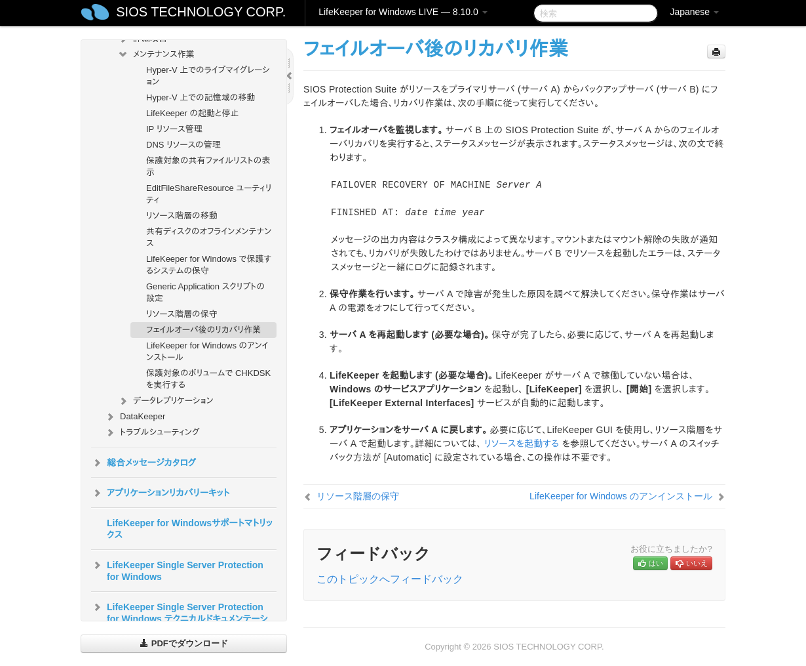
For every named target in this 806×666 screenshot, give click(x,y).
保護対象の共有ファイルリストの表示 (208, 166)
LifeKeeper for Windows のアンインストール (207, 351)
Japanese (694, 12)
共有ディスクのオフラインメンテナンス (208, 237)
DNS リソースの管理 (183, 145)
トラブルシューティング (152, 432)
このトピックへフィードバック (390, 579)
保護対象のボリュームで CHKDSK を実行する (208, 379)
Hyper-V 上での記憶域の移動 (200, 97)
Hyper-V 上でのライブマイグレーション (208, 76)
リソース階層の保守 (182, 314)
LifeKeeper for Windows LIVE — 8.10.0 (402, 12)
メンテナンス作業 (156, 54)
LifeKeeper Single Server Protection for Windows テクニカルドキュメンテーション (179, 617)
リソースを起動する (521, 443)
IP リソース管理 (174, 129)
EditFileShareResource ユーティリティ (209, 194)
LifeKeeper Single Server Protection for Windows (177, 569)
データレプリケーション (165, 401)
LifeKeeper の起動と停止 (192, 113)
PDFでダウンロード (184, 643)
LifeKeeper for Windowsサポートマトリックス (190, 529)
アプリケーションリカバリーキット (160, 493)
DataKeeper (134, 417)
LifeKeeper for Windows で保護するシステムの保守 (208, 265)
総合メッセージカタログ (143, 462)
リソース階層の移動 (182, 215)
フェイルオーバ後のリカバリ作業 (203, 330)
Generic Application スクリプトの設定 (205, 292)
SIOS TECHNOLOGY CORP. (201, 12)
